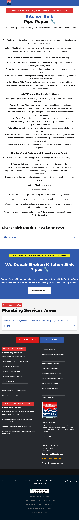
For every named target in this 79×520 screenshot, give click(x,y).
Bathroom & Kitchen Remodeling (14, 356)
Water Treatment (48, 398)
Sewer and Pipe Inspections (52, 359)
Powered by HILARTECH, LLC (38, 509)
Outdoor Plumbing (49, 349)
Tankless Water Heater (51, 368)
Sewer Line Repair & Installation (54, 354)
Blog (35, 484)
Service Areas (6, 481)
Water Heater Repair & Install (53, 378)
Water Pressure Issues (50, 388)
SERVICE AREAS (49, 423)
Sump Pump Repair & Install (52, 364)
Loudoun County (40, 481)
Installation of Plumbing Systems (15, 390)
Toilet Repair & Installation (52, 373)
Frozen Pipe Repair (9, 381)
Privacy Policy (42, 484)
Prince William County (27, 481)
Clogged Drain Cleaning (11, 366)
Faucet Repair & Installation (13, 376)
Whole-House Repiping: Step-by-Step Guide (18, 426)
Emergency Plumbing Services (13, 371)
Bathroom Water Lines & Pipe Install (16, 361)
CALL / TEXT (48, 437)
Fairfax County (15, 481)
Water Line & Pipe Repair (51, 383)
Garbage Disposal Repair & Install (15, 386)
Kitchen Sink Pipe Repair (11, 395)
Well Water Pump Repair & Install (54, 393)
